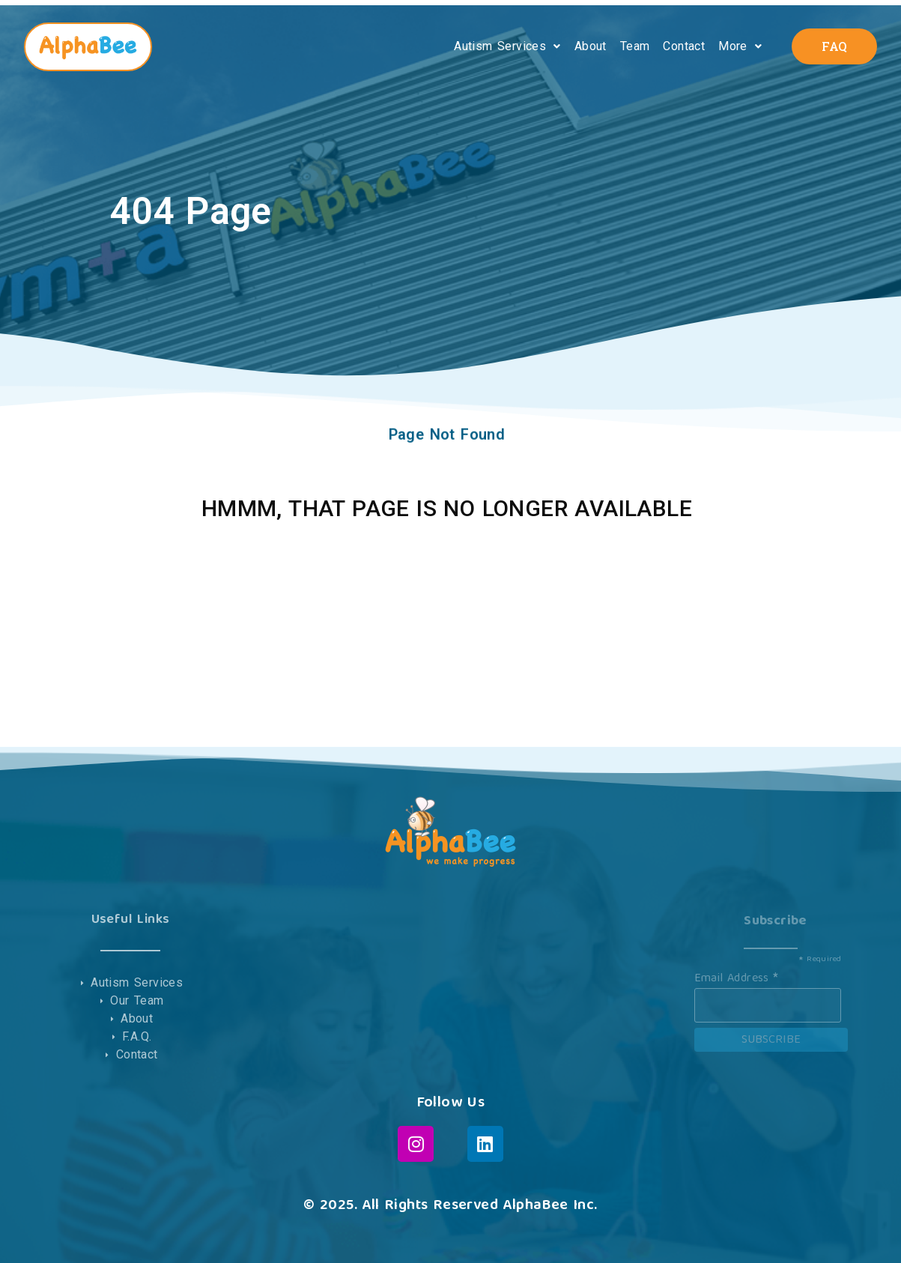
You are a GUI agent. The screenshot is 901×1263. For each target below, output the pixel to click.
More (740, 46)
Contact (684, 46)
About (590, 46)
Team (635, 46)
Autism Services (507, 46)
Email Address (736, 977)
